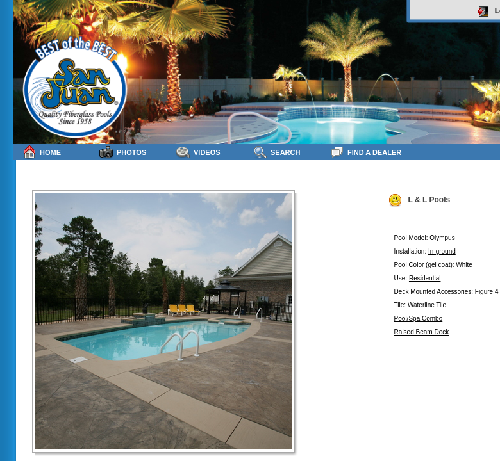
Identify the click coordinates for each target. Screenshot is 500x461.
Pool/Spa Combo (418, 318)
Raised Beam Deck (421, 332)
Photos (122, 152)
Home (41, 152)
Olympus (441, 237)
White (464, 264)
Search (276, 152)
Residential (424, 278)
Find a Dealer (365, 152)
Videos (198, 152)
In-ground (442, 251)
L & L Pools (419, 200)
